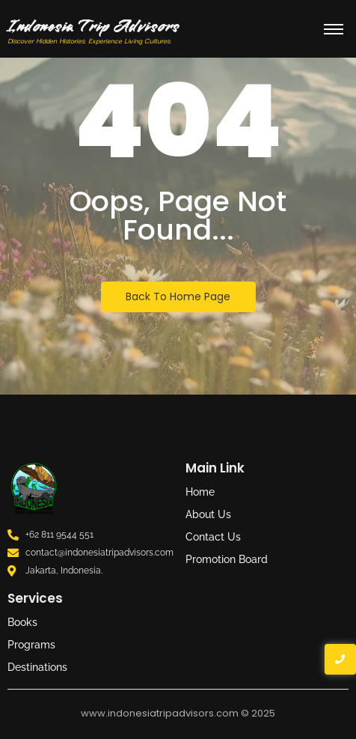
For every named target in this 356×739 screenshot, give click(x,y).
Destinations (37, 667)
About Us (208, 514)
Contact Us (213, 537)
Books (22, 622)
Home (200, 492)
